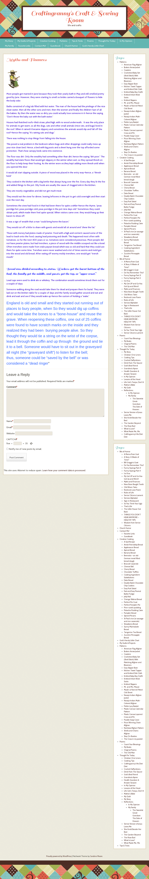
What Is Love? (129, 429)
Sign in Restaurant (131, 305)
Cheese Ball (129, 185)
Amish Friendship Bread (133, 163)
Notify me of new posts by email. (25, 449)
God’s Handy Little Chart (93, 46)
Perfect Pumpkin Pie (132, 218)
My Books (127, 341)
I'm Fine (127, 281)
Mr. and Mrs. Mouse (131, 103)
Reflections (128, 390)
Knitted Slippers (130, 100)
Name (9, 421)
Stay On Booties (130, 152)
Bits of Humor (125, 259)
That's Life (128, 308)
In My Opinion (126, 41)
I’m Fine (127, 473)
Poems (90, 41)
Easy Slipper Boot (131, 84)
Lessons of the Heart (132, 379)
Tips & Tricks (77, 41)
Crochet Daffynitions (132, 360)
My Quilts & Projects (26, 41)
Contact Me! (40, 46)
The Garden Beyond (132, 423)
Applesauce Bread (131, 166)
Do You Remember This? (134, 273)
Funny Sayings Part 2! (132, 275)
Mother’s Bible (129, 794)
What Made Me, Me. (132, 431)
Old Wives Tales (130, 295)
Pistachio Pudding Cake (133, 223)
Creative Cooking (47, 41)
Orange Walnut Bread (133, 212)
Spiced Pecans (130, 229)
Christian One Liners (132, 355)
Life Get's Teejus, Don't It (134, 382)
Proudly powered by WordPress (58, 856)
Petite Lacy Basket (131, 122)
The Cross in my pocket (133, 155)
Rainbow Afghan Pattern (134, 144)
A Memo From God (131, 262)
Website (10, 433)
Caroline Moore (96, 856)
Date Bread (128, 193)
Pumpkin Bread (130, 226)
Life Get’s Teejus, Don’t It (134, 791)
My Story (9, 41)
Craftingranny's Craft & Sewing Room (74, 16)
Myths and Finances (132, 289)
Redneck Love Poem (132, 297)
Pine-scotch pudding (132, 221)
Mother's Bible (129, 385)
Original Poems (130, 344)
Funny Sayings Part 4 (132, 278)
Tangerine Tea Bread (132, 245)
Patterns (63, 41)
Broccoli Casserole (131, 182)
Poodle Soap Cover (131, 136)
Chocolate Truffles (131, 190)
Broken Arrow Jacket (132, 67)
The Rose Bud (129, 426)
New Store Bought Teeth (134, 292)
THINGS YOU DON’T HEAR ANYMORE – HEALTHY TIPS (132, 517)
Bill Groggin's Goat (131, 270)
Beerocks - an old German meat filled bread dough (132, 177)
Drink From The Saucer (133, 363)
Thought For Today (106, 41)
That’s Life (128, 506)
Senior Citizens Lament (133, 333)
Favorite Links (24, 46)
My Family (9, 46)
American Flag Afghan (133, 65)
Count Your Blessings (132, 338)
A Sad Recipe (129, 160)
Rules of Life (129, 300)
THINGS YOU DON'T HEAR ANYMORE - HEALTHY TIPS (132, 319)
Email (9, 427)
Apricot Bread (129, 169)
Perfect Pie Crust (130, 215)
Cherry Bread (129, 188)
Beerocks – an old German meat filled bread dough (132, 558)
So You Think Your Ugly (133, 330)
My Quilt (127, 388)
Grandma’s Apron (131, 777)
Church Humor (71, 46)
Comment (11, 387)
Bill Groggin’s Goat (131, 462)
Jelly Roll (127, 210)
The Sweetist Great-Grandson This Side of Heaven (138, 404)
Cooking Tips (129, 357)
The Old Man (129, 346)
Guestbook (55, 46)
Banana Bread (130, 171)
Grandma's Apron (131, 368)
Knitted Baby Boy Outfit (133, 92)
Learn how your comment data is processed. (64, 470)
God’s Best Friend (131, 774)
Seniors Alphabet (131, 303)
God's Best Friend (131, 366)
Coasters (127, 70)
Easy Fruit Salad (130, 201)
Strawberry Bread (131, 237)
